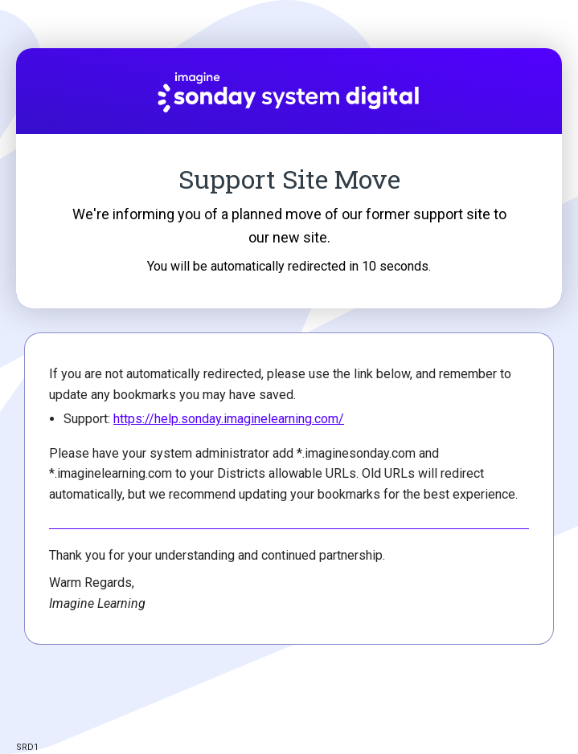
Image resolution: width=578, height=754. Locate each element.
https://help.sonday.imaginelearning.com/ (228, 418)
